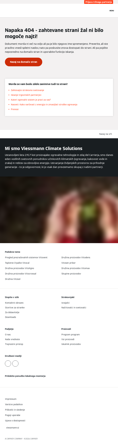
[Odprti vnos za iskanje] (105, 10)
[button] (106, 134)
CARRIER (34, 439)
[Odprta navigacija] (112, 10)
